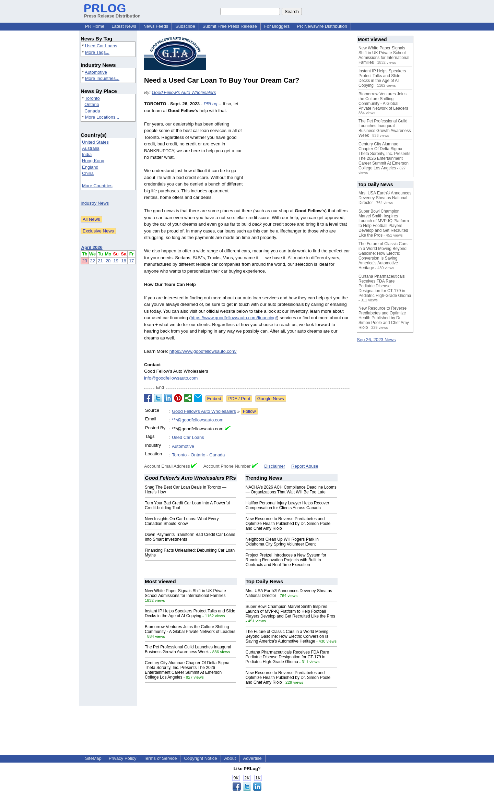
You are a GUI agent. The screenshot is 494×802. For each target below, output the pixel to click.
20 (108, 260)
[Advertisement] (298, 151)
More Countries (97, 185)
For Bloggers (277, 26)
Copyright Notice (200, 758)
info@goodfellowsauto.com (171, 378)
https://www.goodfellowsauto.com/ (203, 351)
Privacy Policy (123, 758)
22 (92, 260)
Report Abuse (304, 466)
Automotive (96, 72)
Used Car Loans (101, 45)
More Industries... (102, 78)
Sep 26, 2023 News (376, 339)
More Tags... (97, 52)
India (87, 154)
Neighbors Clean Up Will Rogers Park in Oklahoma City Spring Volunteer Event (282, 542)
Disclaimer (274, 466)
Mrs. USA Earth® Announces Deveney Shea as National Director (384, 198)
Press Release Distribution (112, 13)
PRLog (210, 103)
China (88, 173)
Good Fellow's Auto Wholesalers (184, 92)
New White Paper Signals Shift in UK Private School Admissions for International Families (185, 593)
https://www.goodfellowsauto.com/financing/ (234, 317)
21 (100, 260)
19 (116, 260)
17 (131, 260)
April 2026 (92, 247)
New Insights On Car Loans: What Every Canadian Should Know (182, 521)
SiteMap (93, 758)
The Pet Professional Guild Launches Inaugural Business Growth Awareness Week (188, 649)
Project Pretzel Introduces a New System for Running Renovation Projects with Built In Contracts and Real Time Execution (286, 560)
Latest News (123, 26)
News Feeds (155, 26)
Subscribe (185, 26)
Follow (249, 411)
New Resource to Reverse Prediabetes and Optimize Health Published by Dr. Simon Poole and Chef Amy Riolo (288, 523)
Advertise (252, 758)
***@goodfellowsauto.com (198, 419)
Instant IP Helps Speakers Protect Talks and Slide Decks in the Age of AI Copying (190, 613)
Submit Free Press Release (229, 26)
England (90, 167)
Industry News (95, 203)
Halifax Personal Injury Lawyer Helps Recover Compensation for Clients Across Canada (287, 505)
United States (95, 142)
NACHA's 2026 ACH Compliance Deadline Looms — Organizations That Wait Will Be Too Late (291, 489)
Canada (92, 110)
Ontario (91, 104)
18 (123, 260)
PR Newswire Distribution (322, 26)
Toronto (92, 98)
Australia (90, 148)
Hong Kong (93, 160)
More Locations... (102, 117)
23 (84, 260)
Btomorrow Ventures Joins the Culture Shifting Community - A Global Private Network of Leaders (190, 629)
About (230, 758)
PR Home (94, 26)
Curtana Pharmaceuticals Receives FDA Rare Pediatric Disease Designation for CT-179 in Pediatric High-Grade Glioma (287, 657)
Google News (270, 398)
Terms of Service (160, 758)
